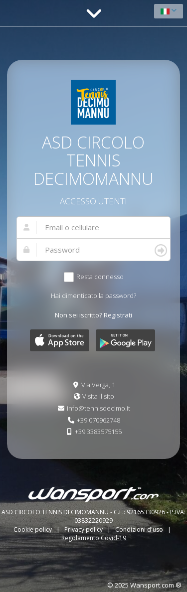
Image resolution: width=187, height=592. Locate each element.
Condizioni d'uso (140, 529)
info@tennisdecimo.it (98, 408)
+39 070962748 (98, 420)
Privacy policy (84, 529)
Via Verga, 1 (98, 384)
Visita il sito (98, 396)
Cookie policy (33, 529)
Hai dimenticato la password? (93, 295)
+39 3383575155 (98, 431)
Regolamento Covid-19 (93, 538)
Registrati (118, 314)
